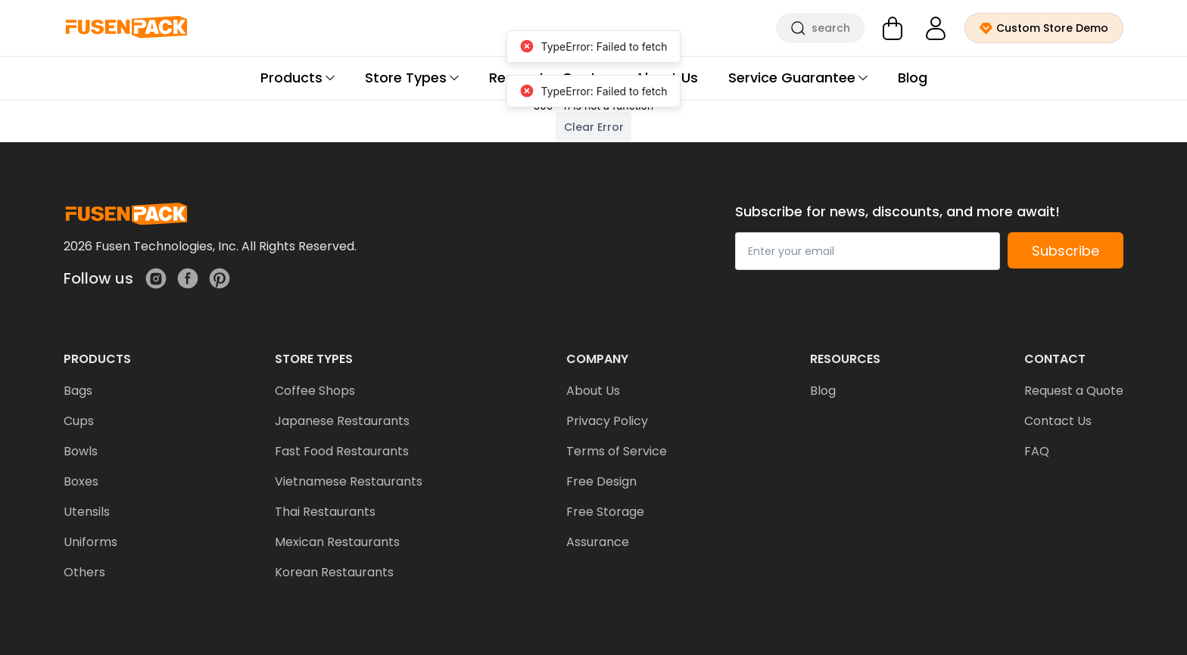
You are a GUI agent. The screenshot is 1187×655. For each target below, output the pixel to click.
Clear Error (594, 127)
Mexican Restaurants (337, 542)
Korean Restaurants (334, 572)
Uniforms (90, 542)
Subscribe (1065, 250)
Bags (78, 390)
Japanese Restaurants (342, 421)
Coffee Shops (315, 390)
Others (84, 572)
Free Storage (605, 511)
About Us (593, 390)
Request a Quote (1073, 390)
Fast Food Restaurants (342, 451)
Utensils (87, 511)
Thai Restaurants (325, 511)
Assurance (597, 542)
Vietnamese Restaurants (348, 481)
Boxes (81, 481)
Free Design (601, 481)
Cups (79, 421)
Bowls (81, 451)
